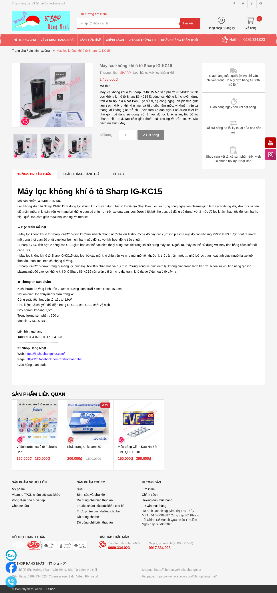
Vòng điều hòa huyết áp (28, 500)
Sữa (80, 489)
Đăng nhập (215, 28)
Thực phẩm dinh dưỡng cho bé (98, 511)
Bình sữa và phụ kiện (91, 494)
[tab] (34, 174)
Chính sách (150, 494)
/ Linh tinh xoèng (38, 50)
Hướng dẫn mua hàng (157, 500)
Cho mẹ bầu (20, 506)
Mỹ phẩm (18, 489)
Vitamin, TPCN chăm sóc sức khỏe (36, 494)
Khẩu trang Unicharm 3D (84, 446)
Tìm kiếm (148, 489)
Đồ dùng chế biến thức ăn (95, 500)
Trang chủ (19, 50)
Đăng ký (229, 28)
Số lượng (106, 135)
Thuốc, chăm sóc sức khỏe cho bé (100, 506)
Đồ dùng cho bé (88, 517)
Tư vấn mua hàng (154, 506)
